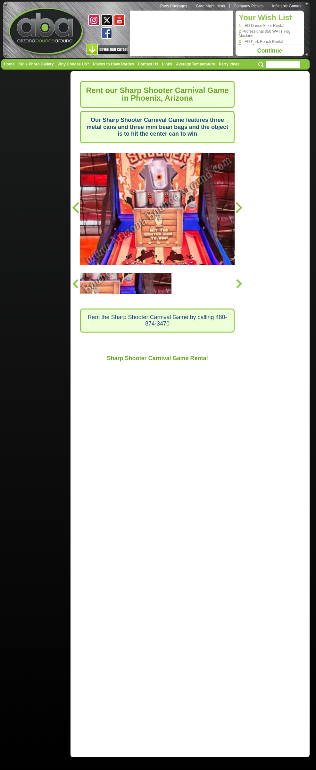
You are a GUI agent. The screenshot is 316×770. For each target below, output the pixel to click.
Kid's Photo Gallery (36, 64)
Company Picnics (248, 6)
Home (9, 64)
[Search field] (283, 64)
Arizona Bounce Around (46, 32)
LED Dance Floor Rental (263, 26)
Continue (269, 50)
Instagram (94, 20)
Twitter (106, 20)
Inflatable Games (286, 6)
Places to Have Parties (113, 64)
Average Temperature (195, 64)
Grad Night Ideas (210, 6)
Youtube (119, 20)
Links (167, 64)
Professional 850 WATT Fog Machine (264, 34)
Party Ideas (229, 64)
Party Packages (173, 6)
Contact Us (148, 64)
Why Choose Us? (73, 64)
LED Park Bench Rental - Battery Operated (262, 44)
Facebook (106, 33)
